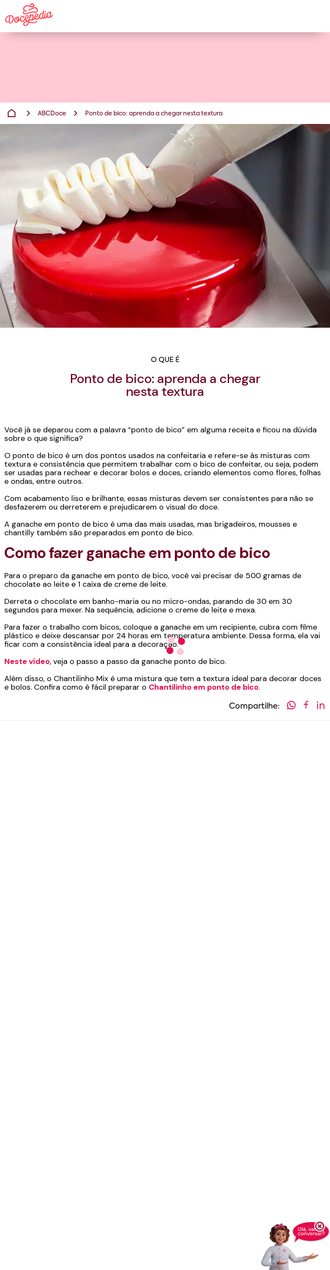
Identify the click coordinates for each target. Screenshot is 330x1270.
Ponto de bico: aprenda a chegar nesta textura (154, 114)
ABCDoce (52, 114)
